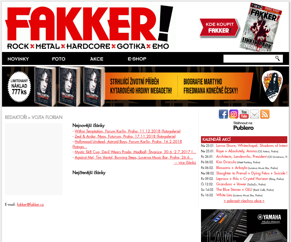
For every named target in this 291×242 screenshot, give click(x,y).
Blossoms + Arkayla (231, 168)
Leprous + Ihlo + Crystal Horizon (242, 179)
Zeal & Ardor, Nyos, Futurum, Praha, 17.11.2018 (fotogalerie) (125, 137)
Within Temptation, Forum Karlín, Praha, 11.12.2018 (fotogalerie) (128, 131)
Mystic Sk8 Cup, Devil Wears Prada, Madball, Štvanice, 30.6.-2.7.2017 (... (135, 152)
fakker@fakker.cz (30, 205)
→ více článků (185, 163)
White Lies (224, 195)
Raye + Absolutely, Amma (236, 151)
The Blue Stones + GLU (234, 190)
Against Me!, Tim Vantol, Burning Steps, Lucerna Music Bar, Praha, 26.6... (134, 157)
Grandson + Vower (231, 184)
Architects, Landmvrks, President (241, 157)
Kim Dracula (226, 162)
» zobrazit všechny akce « (244, 201)
